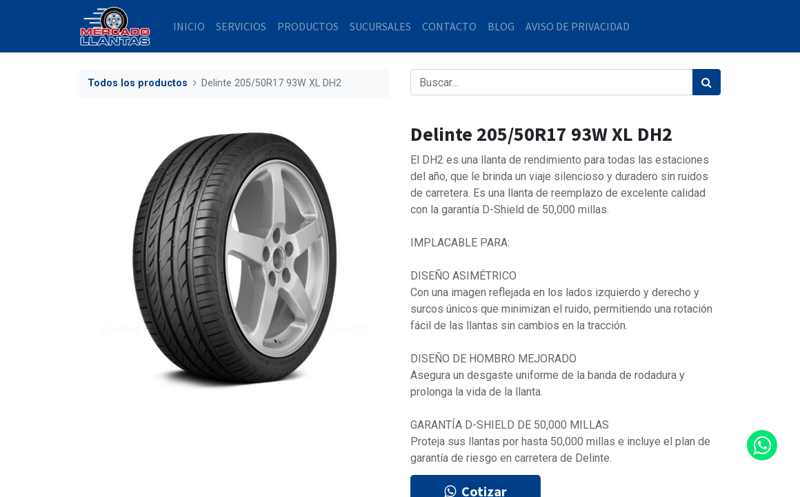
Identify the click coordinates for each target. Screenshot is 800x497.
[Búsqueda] (706, 82)
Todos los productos (138, 83)
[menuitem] (189, 26)
